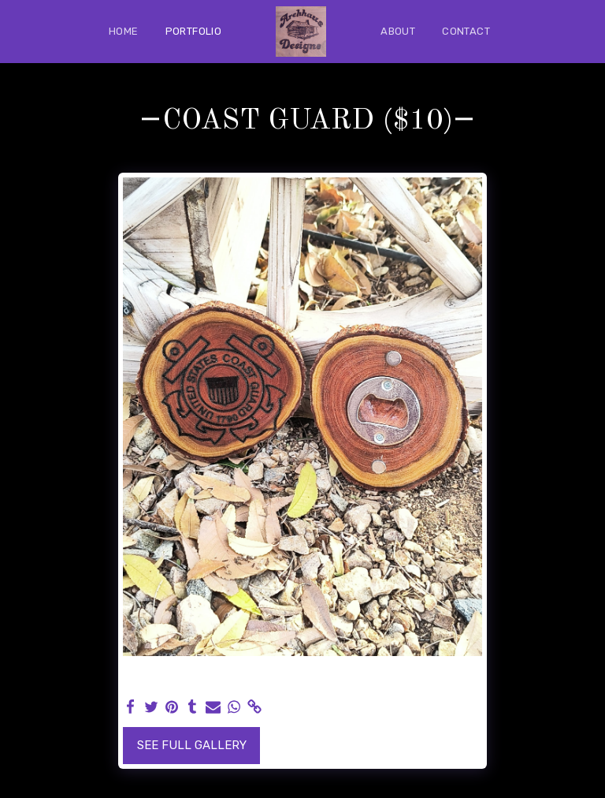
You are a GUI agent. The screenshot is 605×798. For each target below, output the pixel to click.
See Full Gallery (192, 745)
